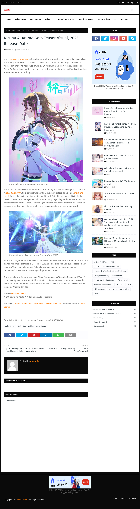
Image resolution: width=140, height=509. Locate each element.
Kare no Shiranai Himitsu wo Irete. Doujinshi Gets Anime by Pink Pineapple (120, 127)
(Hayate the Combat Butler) (104, 280)
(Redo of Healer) (115, 322)
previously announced (18, 59)
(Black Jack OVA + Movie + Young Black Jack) (110, 271)
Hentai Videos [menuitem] (104, 19)
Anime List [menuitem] (49, 19)
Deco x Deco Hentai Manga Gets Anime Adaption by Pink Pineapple (118, 111)
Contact (19, 3)
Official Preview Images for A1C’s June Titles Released (119, 170)
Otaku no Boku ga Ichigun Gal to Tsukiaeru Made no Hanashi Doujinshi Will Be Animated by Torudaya (119, 224)
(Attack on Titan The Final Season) (106, 267)
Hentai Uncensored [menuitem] (66, 19)
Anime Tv (9, 50)
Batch (129, 285)
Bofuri (96, 294)
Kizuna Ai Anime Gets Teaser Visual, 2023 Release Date (37, 303)
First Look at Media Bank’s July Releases (118, 208)
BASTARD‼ (119, 285)
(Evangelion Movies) (101, 276)
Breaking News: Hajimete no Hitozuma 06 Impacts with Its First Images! (119, 241)
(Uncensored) (115, 326)
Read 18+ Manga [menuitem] (86, 19)
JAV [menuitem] (115, 19)
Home (4, 3)
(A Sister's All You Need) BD (104, 262)
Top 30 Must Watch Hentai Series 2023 (119, 195)
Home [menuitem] (8, 19)
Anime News (16, 31)
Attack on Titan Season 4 (103, 285)
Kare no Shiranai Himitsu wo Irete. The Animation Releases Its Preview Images (120, 142)
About (12, 3)
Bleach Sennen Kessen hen (119, 289)
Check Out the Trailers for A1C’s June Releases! (118, 157)
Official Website (18, 293)
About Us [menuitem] (125, 19)
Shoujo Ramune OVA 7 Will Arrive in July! (119, 182)
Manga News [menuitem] (35, 19)
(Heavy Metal (123, 280)
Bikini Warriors (99, 289)
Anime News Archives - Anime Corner (32, 326)
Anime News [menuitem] (20, 19)
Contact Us (132, 499)
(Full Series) (117, 276)
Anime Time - (23, 499)
